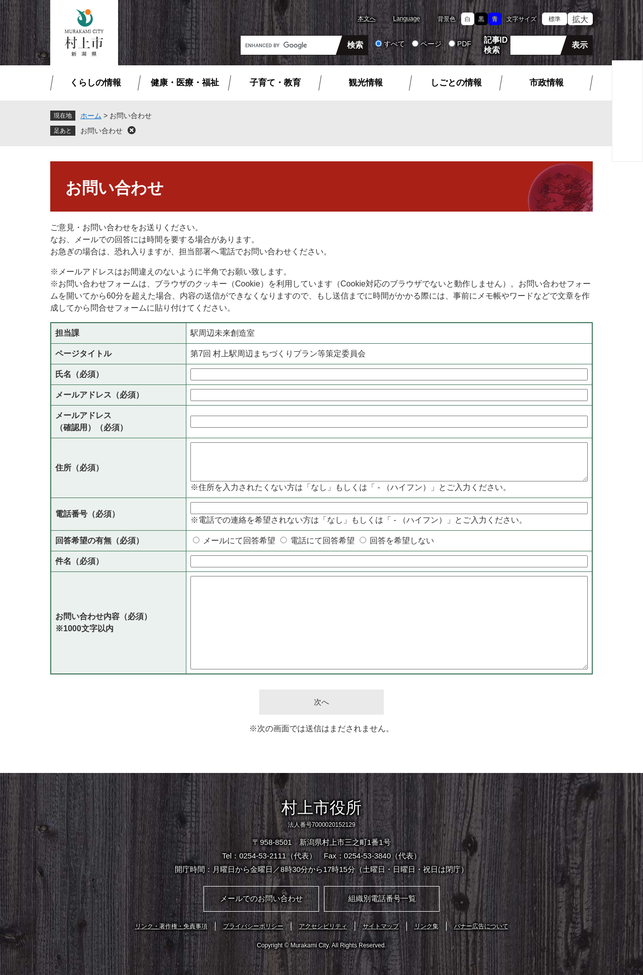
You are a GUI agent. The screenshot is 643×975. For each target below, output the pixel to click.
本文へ (367, 18)
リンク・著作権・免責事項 (171, 926)
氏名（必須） (79, 374)
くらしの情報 (95, 82)
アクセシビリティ (323, 926)
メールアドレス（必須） (99, 395)
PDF (464, 44)
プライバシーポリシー (253, 926)
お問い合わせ (101, 131)
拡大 (580, 19)
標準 (555, 19)
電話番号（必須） (87, 514)
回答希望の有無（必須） (99, 540)
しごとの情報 (456, 82)
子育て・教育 (275, 82)
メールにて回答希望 (239, 540)
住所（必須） (79, 467)
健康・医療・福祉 (185, 82)
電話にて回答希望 (322, 540)
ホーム (90, 116)
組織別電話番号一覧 (382, 898)
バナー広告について (481, 926)
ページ (431, 44)
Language (406, 18)
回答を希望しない (402, 540)
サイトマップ (381, 926)
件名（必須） (79, 561)
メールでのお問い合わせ (261, 898)
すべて (394, 44)
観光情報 (366, 82)
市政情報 (546, 82)
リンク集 (426, 926)
